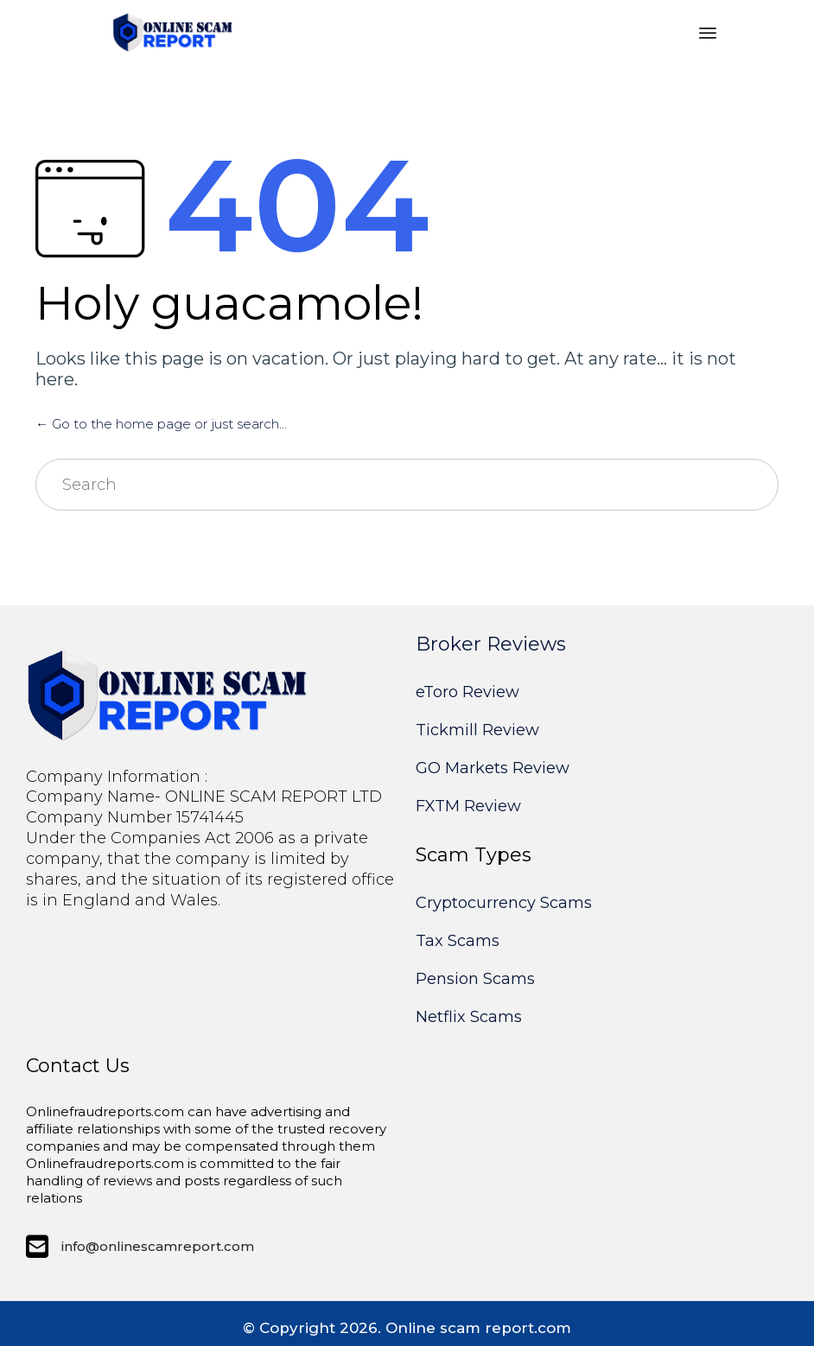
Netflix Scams (469, 1016)
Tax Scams (457, 940)
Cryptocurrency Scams (504, 902)
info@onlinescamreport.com (157, 1246)
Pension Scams (475, 978)
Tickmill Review (477, 730)
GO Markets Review (492, 768)
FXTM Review (468, 806)
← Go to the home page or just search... (161, 424)
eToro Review (467, 692)
